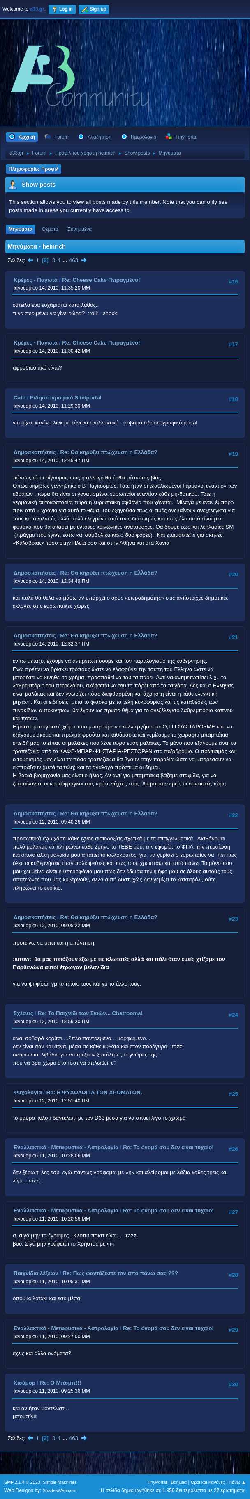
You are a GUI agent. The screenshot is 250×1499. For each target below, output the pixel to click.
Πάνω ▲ (237, 1482)
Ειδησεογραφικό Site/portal (66, 398)
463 (73, 260)
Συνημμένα (79, 229)
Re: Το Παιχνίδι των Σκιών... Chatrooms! (90, 1013)
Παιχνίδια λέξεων (36, 1273)
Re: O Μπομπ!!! (60, 1383)
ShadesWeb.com (59, 1490)
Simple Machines (59, 1482)
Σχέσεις (23, 1013)
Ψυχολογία (28, 1092)
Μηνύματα (20, 229)
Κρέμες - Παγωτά (36, 280)
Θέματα (50, 229)
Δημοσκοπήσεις (35, 452)
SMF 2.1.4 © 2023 (22, 1482)
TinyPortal (157, 1482)
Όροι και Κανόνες (208, 1482)
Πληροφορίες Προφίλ (33, 169)
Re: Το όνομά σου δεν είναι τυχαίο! (168, 1147)
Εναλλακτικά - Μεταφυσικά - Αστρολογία (66, 1147)
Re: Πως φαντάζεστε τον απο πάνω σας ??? (120, 1273)
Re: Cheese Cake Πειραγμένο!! (102, 280)
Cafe (19, 398)
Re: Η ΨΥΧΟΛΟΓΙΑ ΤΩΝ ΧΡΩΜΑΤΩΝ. (94, 1092)
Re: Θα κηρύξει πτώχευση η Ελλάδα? (108, 452)
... (65, 260)
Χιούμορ (24, 1383)
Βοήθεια (179, 1482)
